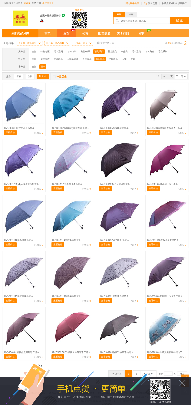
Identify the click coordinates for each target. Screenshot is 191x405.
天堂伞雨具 (72, 59)
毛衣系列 (162, 51)
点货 (66, 33)
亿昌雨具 (113, 59)
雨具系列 (99, 51)
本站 (119, 14)
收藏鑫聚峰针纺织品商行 (174, 3)
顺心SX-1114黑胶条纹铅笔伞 (66, 240)
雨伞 (43, 66)
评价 (142, 33)
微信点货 (150, 3)
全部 (34, 51)
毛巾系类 (136, 51)
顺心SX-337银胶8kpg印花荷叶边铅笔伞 (71, 128)
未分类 (124, 51)
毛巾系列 (58, 51)
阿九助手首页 (132, 3)
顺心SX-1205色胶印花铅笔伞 (114, 128)
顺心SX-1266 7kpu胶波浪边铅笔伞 (21, 184)
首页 (47, 33)
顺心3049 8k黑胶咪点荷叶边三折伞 (165, 128)
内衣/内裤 (72, 51)
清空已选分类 (105, 43)
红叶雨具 (58, 59)
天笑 (124, 59)
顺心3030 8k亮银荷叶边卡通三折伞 (165, 296)
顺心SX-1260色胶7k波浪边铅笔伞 (116, 352)
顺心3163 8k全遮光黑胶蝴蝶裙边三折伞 (167, 352)
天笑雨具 (86, 59)
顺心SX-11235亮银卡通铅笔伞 (67, 184)
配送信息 (104, 33)
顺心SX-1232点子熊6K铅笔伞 (114, 240)
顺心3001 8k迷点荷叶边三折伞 (162, 184)
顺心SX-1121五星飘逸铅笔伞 (114, 296)
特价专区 (45, 51)
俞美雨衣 (45, 59)
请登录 (27, 3)
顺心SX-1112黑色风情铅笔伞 (18, 240)
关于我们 (123, 33)
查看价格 (10, 132)
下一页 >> (181, 76)
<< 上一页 (168, 76)
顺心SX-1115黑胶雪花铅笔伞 (18, 296)
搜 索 (179, 20)
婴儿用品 (112, 51)
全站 (131, 14)
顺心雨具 (100, 59)
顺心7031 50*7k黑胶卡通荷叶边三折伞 (71, 352)
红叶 (133, 59)
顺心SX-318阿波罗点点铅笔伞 (19, 128)
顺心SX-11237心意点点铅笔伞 (115, 184)
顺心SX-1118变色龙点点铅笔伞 (163, 240)
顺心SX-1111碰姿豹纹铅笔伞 (66, 296)
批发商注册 (48, 3)
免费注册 (36, 3)
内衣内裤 (149, 51)
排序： (9, 76)
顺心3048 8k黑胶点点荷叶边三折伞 (21, 352)
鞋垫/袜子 (85, 51)
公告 (85, 33)
